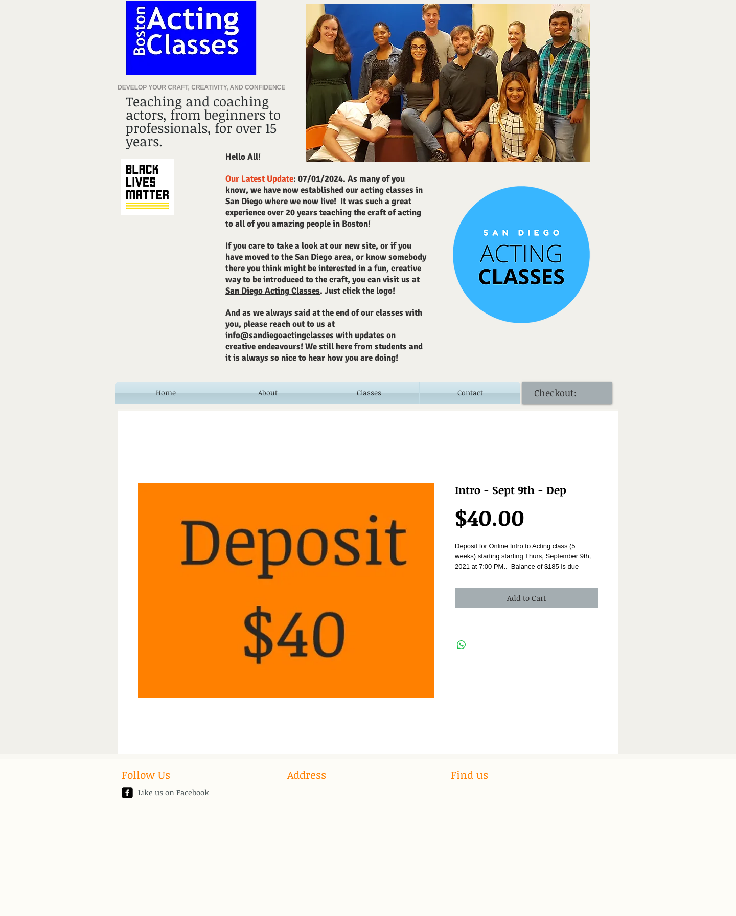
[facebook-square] (127, 792)
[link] (560, 393)
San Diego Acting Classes (272, 290)
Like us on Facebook (173, 792)
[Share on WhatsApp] (461, 645)
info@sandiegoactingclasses (279, 335)
